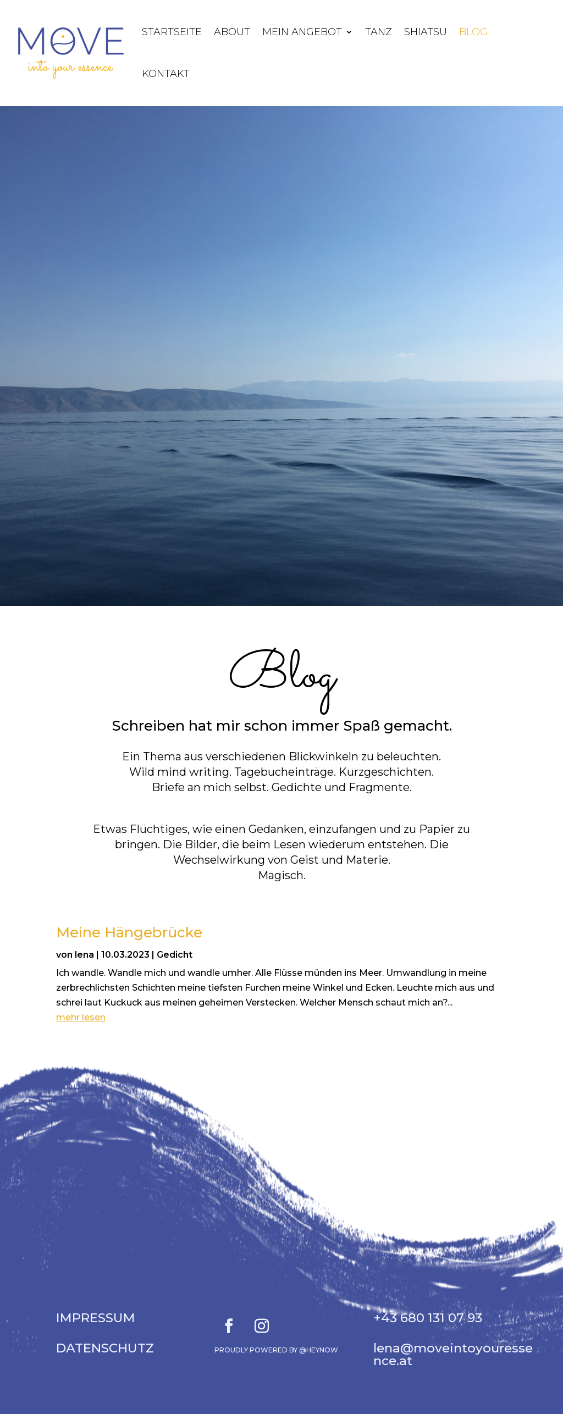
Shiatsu (425, 32)
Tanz (378, 32)
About (232, 32)
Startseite (172, 32)
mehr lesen (81, 1017)
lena (84, 954)
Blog (473, 32)
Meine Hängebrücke (129, 932)
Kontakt (166, 74)
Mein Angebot (302, 32)
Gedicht (174, 954)
